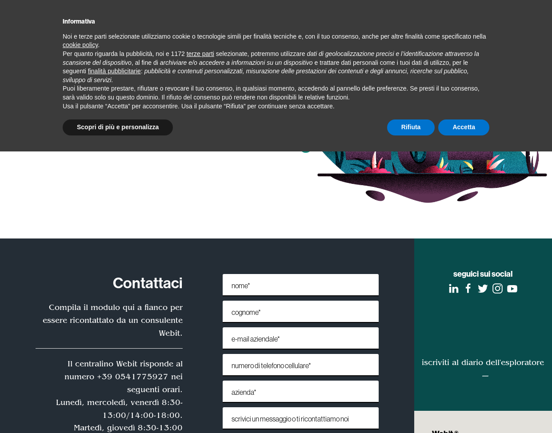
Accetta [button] (463, 127)
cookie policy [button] (80, 44)
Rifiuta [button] (411, 127)
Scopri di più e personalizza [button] (118, 127)
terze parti (200, 53)
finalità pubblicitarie (114, 71)
